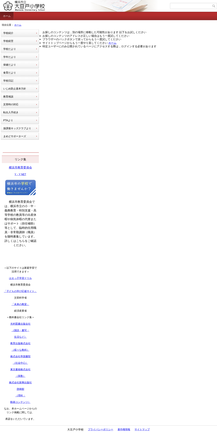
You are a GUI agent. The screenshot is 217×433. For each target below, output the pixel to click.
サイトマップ (142, 429)
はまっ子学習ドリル (20, 278)
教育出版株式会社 (20, 343)
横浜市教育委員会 (20, 167)
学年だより (9, 56)
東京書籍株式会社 (20, 369)
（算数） (20, 375)
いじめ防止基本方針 (14, 88)
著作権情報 (124, 429)
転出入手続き (10, 112)
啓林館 (20, 389)
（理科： (20, 395)
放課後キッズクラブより (17, 128)
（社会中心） (20, 362)
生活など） (20, 336)
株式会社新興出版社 (20, 382)
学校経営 (8, 40)
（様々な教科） (20, 349)
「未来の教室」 (20, 304)
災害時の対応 (10, 104)
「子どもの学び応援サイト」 (20, 291)
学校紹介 (8, 33)
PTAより (8, 120)
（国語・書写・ (20, 330)
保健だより (9, 64)
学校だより (9, 48)
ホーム (7, 15)
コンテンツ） (23, 402)
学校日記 (8, 80)
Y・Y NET (20, 174)
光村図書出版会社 (20, 323)
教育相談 (8, 96)
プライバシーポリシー (100, 429)
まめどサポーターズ (14, 136)
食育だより (9, 72)
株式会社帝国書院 (20, 356)
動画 (12, 402)
